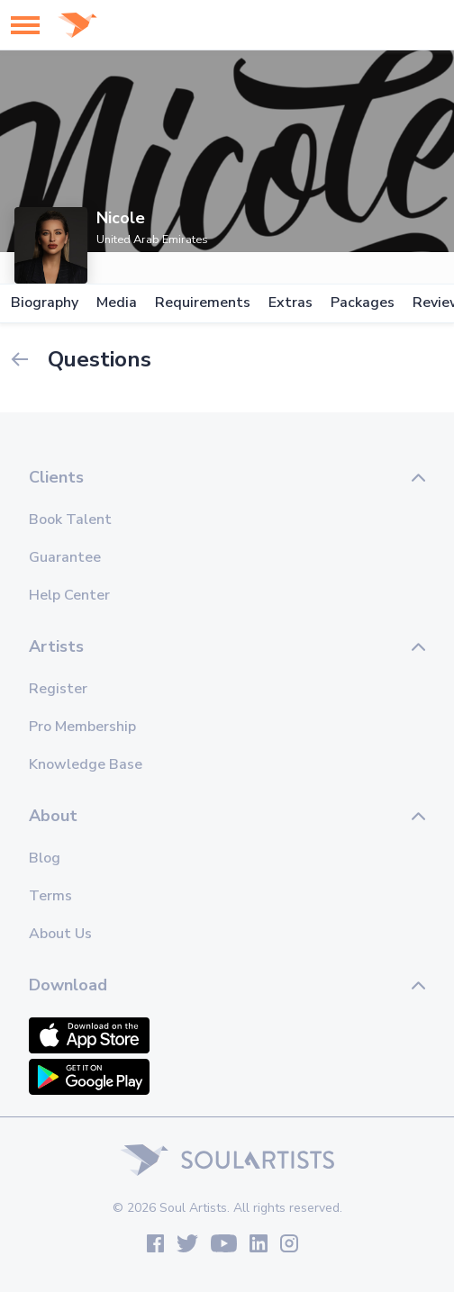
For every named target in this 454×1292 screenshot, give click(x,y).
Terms (50, 896)
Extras (290, 303)
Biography (44, 303)
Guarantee (65, 557)
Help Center (69, 595)
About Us (60, 934)
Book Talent (70, 519)
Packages (363, 303)
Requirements (202, 303)
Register (58, 689)
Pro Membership (82, 727)
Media (116, 303)
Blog (44, 858)
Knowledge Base (85, 764)
